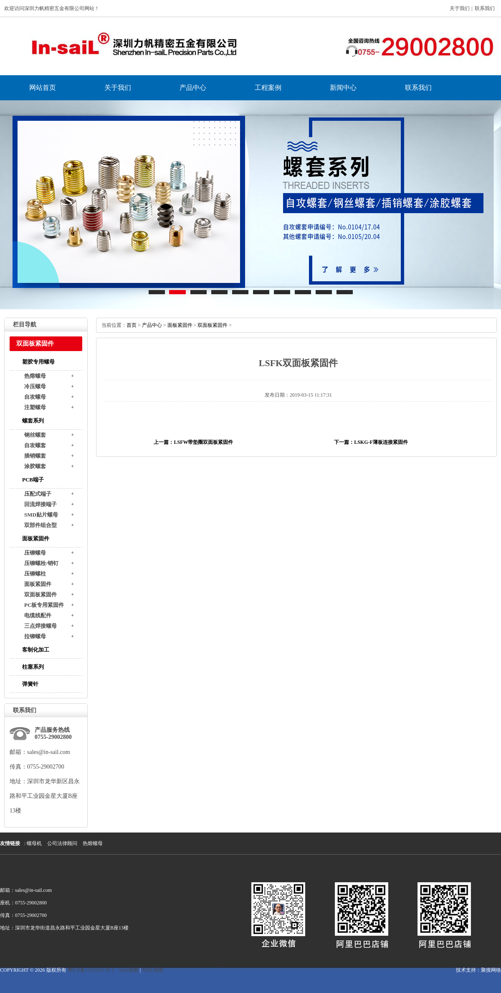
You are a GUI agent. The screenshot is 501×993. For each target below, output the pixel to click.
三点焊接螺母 (40, 626)
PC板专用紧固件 (44, 605)
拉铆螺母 (35, 636)
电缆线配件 (37, 615)
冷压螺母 (35, 386)
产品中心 (193, 87)
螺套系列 (33, 421)
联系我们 (485, 8)
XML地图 (152, 970)
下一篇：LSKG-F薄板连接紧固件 (371, 442)
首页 (132, 325)
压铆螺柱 (35, 573)
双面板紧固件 (40, 594)
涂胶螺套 (35, 466)
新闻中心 (343, 87)
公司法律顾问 (62, 843)
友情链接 (10, 843)
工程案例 (268, 87)
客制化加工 (35, 650)
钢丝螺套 (35, 435)
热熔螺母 (35, 376)
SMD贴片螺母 (41, 515)
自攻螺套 (35, 445)
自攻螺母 (35, 397)
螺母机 (34, 843)
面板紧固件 (35, 538)
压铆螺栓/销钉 (41, 563)
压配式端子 (37, 494)
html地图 (129, 970)
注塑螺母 (35, 407)
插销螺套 (35, 456)
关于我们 (460, 8)
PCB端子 (33, 479)
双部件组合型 (40, 525)
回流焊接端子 (40, 504)
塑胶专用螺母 (38, 362)
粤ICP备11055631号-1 (91, 970)
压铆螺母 (35, 553)
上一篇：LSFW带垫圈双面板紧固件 (193, 442)
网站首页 (42, 87)
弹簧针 (30, 684)
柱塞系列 (33, 667)
